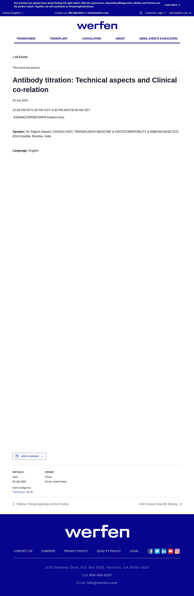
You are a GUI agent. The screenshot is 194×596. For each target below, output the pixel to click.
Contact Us (23, 551)
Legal (134, 551)
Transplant (58, 38)
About (120, 38)
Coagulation (91, 38)
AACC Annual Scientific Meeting (158, 504)
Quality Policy (109, 551)
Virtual (29, 492)
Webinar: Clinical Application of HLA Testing (42, 504)
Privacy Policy (76, 551)
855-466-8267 (76, 12)
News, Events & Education (158, 38)
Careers (48, 551)
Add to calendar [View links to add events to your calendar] (30, 456)
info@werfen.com (98, 12)
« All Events (20, 57)
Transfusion (26, 38)
